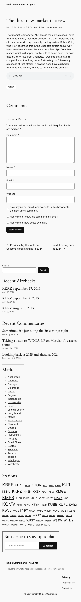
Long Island (14, 413)
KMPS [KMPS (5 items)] (8, 497)
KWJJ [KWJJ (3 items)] (6, 510)
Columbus (13, 387)
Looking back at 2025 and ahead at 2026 (30, 355)
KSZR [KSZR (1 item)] (44, 504)
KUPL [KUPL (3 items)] (63, 504)
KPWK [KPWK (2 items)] (58, 498)
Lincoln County (16, 409)
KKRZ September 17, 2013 (21, 289)
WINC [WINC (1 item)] (21, 515)
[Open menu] (73, 4)
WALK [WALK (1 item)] (32, 510)
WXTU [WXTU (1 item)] (23, 524)
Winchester (14, 464)
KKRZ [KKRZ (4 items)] (17, 491)
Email (10, 180)
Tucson (12, 456)
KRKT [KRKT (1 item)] (19, 504)
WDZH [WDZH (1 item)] (64, 510)
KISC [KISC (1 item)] (51, 485)
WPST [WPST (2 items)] (30, 520)
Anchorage (14, 377)
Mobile (11, 417)
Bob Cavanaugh (33, 27)
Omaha (12, 427)
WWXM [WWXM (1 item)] (14, 524)
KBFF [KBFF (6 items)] (7, 484)
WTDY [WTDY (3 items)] (68, 520)
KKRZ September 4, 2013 (20, 298)
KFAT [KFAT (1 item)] (27, 485)
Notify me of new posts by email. (28, 222)
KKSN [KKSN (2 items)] (27, 491)
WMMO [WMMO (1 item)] (60, 515)
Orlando (12, 431)
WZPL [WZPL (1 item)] (47, 524)
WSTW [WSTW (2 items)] (57, 520)
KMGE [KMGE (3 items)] (61, 491)
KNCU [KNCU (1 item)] (18, 498)
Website (10, 193)
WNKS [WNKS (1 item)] (5, 520)
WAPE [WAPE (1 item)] (40, 510)
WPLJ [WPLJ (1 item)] (22, 520)
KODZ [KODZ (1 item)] (42, 498)
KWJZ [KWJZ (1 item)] (16, 510)
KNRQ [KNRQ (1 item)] (26, 498)
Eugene (12, 395)
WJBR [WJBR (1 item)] (28, 515)
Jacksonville (14, 402)
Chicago (12, 384)
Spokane (13, 449)
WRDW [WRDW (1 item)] (39, 520)
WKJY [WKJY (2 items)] (37, 515)
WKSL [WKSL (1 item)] (52, 515)
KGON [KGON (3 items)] (37, 485)
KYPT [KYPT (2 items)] (24, 510)
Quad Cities (14, 442)
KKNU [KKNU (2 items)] (6, 491)
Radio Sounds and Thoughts (20, 4)
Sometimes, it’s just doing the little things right (35, 331)
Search (5, 265)
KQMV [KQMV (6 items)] (8, 504)
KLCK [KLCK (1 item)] (44, 491)
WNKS (11, 87)
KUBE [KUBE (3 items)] (52, 504)
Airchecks (47, 27)
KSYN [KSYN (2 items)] (36, 504)
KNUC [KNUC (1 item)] (34, 498)
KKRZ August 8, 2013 (18, 308)
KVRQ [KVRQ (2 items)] (73, 504)
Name (10, 167)
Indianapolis (14, 398)
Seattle (12, 446)
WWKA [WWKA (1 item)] (5, 524)
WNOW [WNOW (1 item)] (14, 520)
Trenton (12, 453)
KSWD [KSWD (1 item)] (27, 504)
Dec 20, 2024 (12, 27)
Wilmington (14, 460)
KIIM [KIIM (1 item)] (45, 485)
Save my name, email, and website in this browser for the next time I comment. (40, 209)
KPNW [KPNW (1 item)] (49, 498)
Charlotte (57, 27)
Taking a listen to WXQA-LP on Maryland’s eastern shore (39, 343)
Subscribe (48, 545)
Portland (12, 438)
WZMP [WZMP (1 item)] (39, 524)
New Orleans (15, 420)
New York (13, 424)
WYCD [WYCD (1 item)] (31, 524)
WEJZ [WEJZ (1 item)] (72, 510)
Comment (12, 135)
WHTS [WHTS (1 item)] (13, 515)
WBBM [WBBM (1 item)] (47, 510)
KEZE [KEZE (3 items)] (19, 485)
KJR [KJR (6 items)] (66, 484)
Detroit (11, 391)
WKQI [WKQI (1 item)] (45, 515)
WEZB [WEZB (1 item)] (5, 515)
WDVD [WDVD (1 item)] (56, 510)
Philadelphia (14, 435)
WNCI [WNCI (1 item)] (69, 515)
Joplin (11, 406)
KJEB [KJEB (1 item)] (58, 485)
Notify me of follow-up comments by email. (34, 216)
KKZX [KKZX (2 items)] (36, 491)
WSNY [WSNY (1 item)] (48, 520)
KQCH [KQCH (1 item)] (67, 498)
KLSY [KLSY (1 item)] (51, 491)
